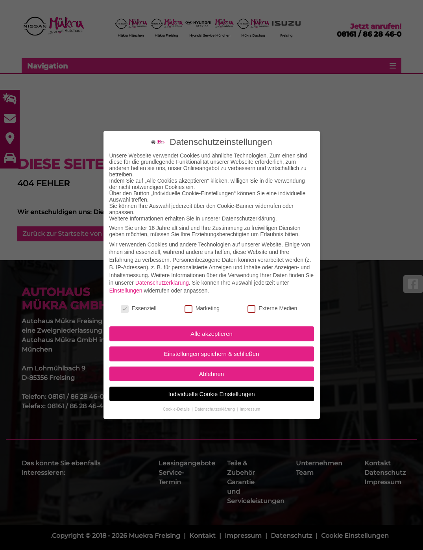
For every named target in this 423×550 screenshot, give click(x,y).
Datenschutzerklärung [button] (215, 392)
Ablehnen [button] (211, 357)
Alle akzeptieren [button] (211, 316)
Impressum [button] (250, 392)
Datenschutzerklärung (162, 266)
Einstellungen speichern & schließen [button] (211, 336)
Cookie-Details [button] (177, 392)
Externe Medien (272, 291)
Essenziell (139, 291)
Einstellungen (125, 273)
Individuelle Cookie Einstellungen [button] (211, 376)
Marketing (202, 291)
